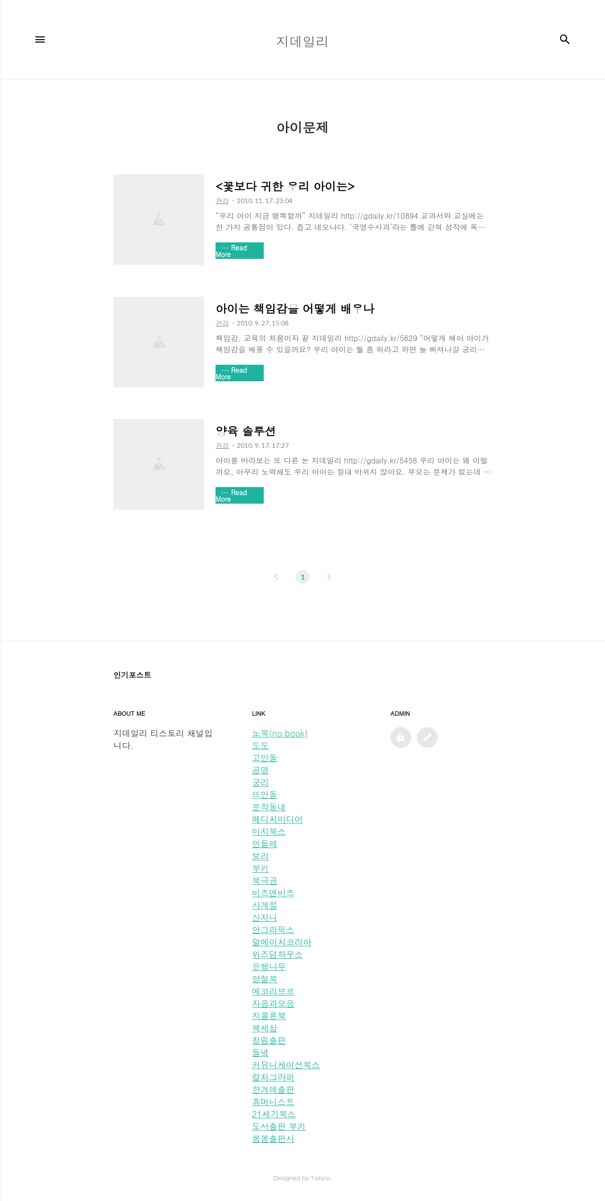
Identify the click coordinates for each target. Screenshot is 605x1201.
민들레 (264, 843)
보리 (260, 856)
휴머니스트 (273, 1101)
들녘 (260, 1052)
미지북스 (269, 831)
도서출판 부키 (279, 1126)
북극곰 (264, 880)
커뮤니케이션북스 (286, 1065)
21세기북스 (274, 1114)
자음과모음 (273, 1003)
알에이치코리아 (281, 942)
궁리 (260, 782)
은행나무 (269, 966)
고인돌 (264, 757)
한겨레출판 (273, 1089)
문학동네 (269, 807)
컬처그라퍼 (273, 1077)
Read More (231, 251)
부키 (260, 868)
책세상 (264, 1028)
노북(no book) (280, 733)
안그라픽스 (273, 929)
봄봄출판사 (273, 1138)
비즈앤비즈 (273, 893)
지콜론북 (269, 1015)
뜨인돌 (264, 794)
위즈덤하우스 (277, 954)
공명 (260, 770)
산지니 (264, 917)
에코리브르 (273, 991)
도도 (260, 745)
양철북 (264, 979)
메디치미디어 (277, 819)
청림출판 (269, 1040)
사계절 (264, 905)
